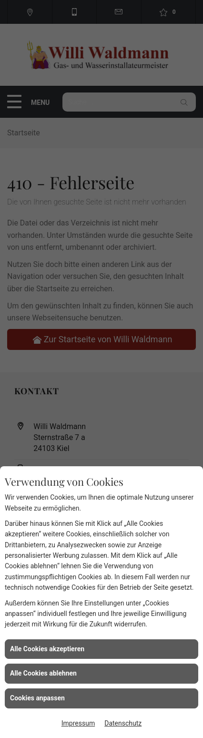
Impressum (78, 723)
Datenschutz (123, 723)
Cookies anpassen (37, 698)
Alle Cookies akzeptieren (47, 649)
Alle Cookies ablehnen (43, 673)
